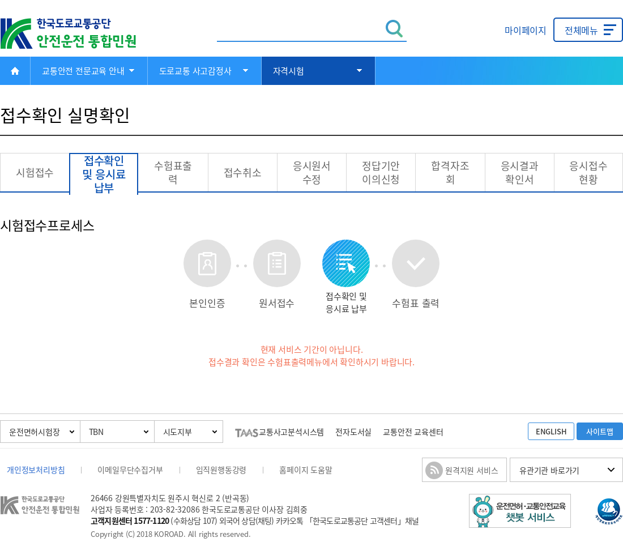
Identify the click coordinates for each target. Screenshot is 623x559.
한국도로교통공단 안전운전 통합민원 (76, 33)
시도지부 (177, 431)
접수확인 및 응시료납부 (104, 174)
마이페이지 (526, 30)
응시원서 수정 (312, 172)
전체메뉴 (581, 30)
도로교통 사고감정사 (195, 71)
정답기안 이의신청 (381, 172)
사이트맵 (599, 431)
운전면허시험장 (34, 431)
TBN (96, 431)
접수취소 (243, 172)
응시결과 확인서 (520, 172)
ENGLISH (551, 431)
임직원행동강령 (221, 469)
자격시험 (288, 71)
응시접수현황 (588, 172)
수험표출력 (173, 172)
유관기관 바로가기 (549, 470)
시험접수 (35, 172)
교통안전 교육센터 (413, 431)
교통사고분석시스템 (279, 431)
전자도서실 (353, 431)
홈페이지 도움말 (305, 469)
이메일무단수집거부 (130, 469)
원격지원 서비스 (471, 470)
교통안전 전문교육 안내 (83, 71)
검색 (394, 28)
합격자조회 (450, 172)
